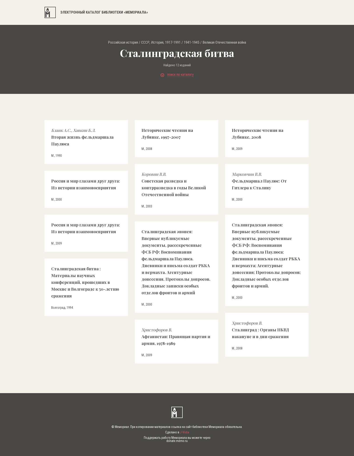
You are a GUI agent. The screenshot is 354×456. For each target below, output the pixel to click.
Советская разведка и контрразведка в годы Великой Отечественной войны (174, 184)
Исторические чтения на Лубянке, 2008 (257, 134)
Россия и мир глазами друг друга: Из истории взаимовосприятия (85, 184)
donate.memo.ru (177, 440)
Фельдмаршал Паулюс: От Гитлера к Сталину (259, 180)
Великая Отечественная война (224, 42)
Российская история (123, 42)
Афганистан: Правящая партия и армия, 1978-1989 (176, 336)
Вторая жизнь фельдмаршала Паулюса (82, 137)
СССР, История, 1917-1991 (161, 42)
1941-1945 (191, 42)
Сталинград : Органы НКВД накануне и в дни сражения (260, 329)
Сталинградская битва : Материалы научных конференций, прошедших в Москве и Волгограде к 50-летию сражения (85, 282)
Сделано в (177, 432)
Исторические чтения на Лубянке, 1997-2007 (167, 134)
